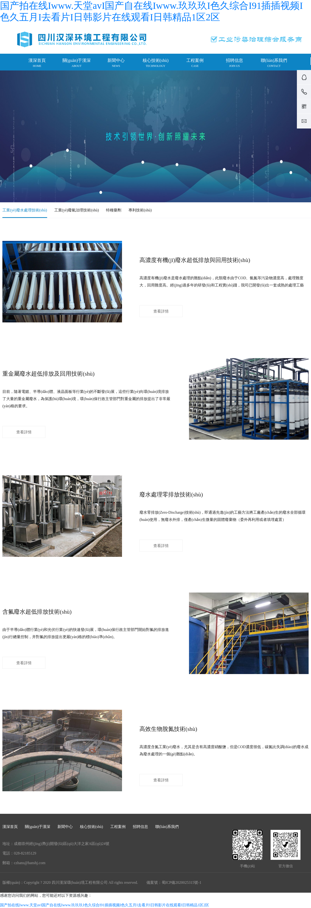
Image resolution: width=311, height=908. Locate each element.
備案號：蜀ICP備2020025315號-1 (173, 882)
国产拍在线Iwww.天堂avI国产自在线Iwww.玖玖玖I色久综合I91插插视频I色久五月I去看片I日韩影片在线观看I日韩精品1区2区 (104, 905)
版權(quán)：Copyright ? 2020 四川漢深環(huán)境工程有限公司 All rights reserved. (70, 882)
